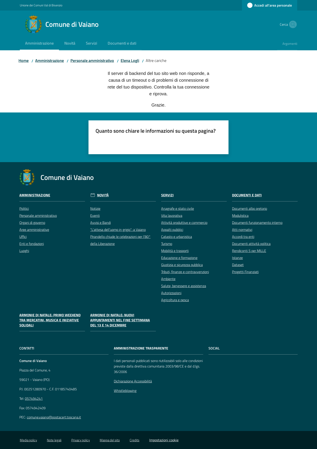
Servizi (167, 195)
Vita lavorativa (171, 215)
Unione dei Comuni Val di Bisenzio (41, 5)
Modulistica (240, 215)
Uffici (23, 236)
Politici (24, 208)
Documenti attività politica (251, 243)
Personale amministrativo (92, 60)
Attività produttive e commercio (184, 222)
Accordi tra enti (243, 236)
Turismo (166, 243)
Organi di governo (32, 222)
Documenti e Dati (247, 195)
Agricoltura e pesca (175, 299)
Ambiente (168, 278)
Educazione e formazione (179, 257)
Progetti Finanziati (245, 271)
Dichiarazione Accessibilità (133, 381)
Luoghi (24, 250)
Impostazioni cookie (164, 440)
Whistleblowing (125, 390)
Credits (134, 440)
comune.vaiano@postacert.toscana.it (54, 417)
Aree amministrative (34, 229)
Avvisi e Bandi (100, 222)
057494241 (34, 398)
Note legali (54, 440)
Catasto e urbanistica (176, 236)
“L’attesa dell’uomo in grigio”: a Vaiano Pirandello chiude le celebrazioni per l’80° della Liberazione (120, 236)
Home (23, 60)
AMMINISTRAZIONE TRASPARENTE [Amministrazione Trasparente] (141, 348)
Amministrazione (49, 60)
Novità (103, 195)
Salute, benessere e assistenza (183, 285)
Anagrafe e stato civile (177, 208)
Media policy (28, 440)
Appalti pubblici (172, 229)
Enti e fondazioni (31, 243)
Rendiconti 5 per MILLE (249, 250)
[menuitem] (39, 43)
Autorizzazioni (171, 292)
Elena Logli (130, 60)
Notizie (95, 208)
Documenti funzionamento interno (257, 222)
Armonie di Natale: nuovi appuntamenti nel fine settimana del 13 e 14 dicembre (120, 320)
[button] (292, 24)
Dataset (238, 264)
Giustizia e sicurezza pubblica (182, 264)
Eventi (95, 215)
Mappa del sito (110, 440)
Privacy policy (80, 440)
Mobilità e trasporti (175, 250)
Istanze (237, 257)
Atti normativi (242, 229)
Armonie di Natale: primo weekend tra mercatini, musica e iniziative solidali (50, 320)
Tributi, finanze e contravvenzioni (185, 271)
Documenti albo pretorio (249, 208)
